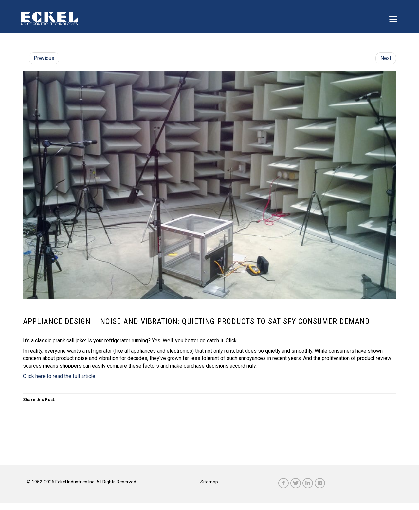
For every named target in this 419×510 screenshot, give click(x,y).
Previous (44, 58)
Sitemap (209, 481)
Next (385, 58)
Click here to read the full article (59, 376)
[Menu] (393, 19)
